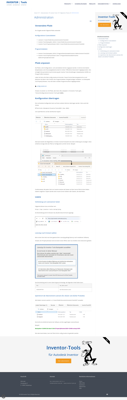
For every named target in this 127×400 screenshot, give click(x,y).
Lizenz (100, 49)
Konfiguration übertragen (105, 47)
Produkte (68, 4)
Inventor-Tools (53, 13)
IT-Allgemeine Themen (64, 13)
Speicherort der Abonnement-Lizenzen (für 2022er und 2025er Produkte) (110, 56)
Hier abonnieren (104, 25)
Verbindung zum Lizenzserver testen (110, 51)
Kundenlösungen (81, 4)
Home (35, 13)
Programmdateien (105, 43)
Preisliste (92, 4)
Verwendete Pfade (103, 38)
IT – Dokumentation (43, 13)
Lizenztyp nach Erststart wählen (108, 53)
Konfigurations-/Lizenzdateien (108, 41)
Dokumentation (104, 4)
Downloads (117, 4)
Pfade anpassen (102, 45)
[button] (3, 396)
